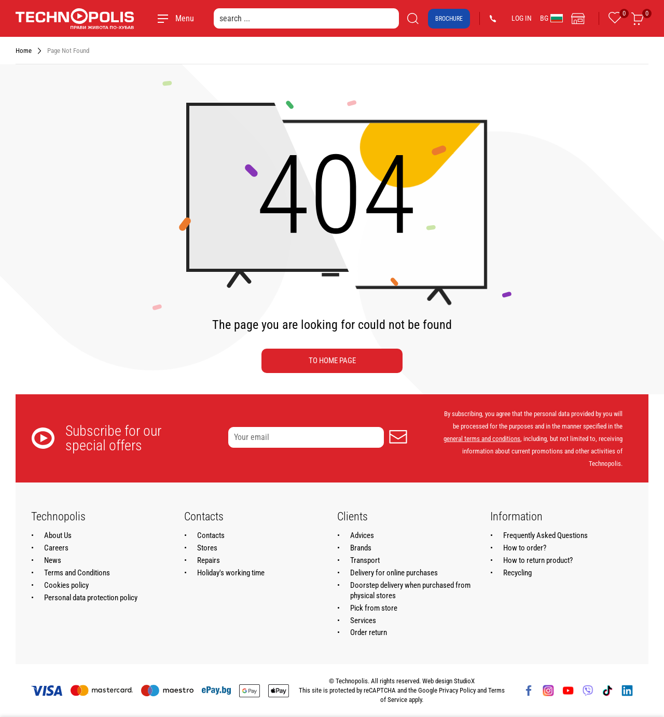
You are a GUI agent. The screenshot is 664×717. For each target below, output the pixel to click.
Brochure (449, 18)
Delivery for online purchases (394, 572)
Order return (368, 632)
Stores (207, 548)
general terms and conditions (482, 439)
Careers (56, 548)
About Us (58, 535)
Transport (365, 560)
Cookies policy (66, 585)
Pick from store (373, 608)
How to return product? (538, 560)
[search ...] (306, 18)
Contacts (211, 535)
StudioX (464, 681)
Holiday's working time (231, 572)
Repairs (208, 560)
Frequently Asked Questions (545, 535)
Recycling (517, 572)
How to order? (524, 548)
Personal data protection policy (90, 597)
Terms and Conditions (77, 572)
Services (363, 620)
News (52, 560)
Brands (360, 548)
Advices (362, 535)
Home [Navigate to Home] (24, 50)
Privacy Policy (457, 690)
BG (551, 18)
